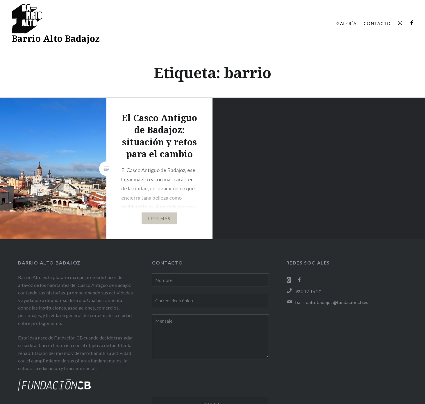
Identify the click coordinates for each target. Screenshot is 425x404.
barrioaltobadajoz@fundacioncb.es (327, 302)
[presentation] (196, 378)
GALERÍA (346, 23)
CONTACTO (377, 23)
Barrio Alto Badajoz (56, 38)
